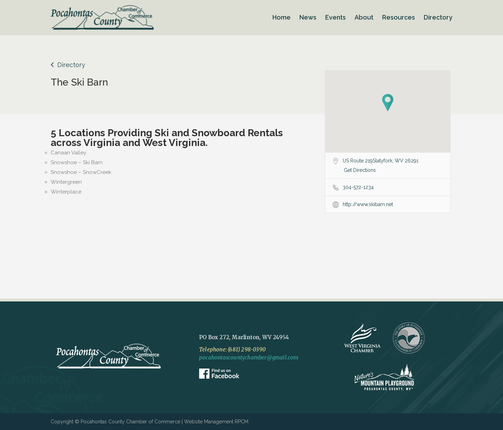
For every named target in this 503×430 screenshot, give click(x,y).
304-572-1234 (358, 187)
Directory (438, 17)
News (307, 17)
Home (281, 17)
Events (335, 17)
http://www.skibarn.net (368, 204)
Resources (398, 17)
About (364, 17)
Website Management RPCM (216, 421)
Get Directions (360, 170)
